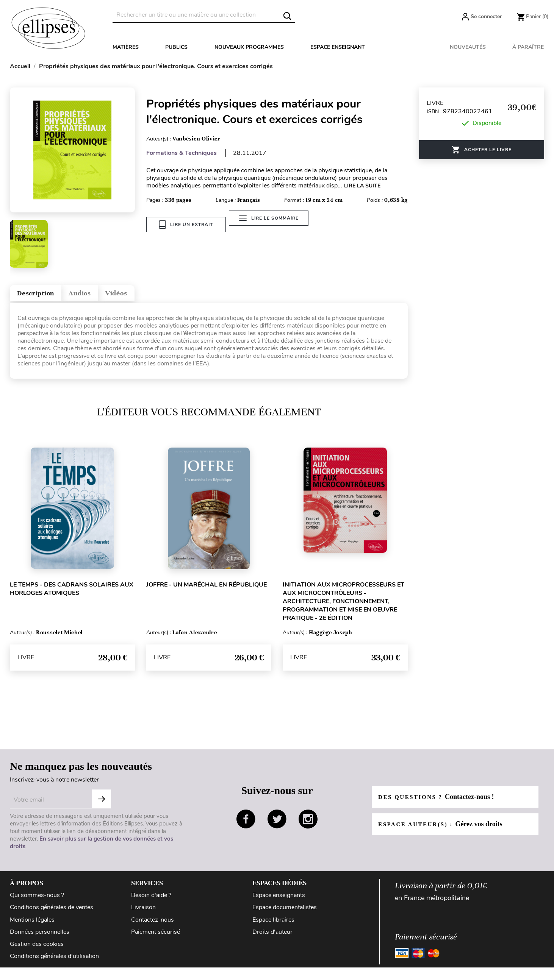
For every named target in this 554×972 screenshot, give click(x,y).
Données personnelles (39, 936)
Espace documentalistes (284, 912)
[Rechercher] (204, 15)
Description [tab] (43, 295)
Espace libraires (273, 924)
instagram (308, 823)
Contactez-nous (152, 924)
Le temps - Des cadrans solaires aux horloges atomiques (71, 593)
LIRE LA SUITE (362, 185)
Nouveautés (468, 47)
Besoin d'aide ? (151, 900)
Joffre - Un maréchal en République (206, 589)
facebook (245, 823)
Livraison (143, 912)
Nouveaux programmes (249, 47)
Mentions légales (32, 924)
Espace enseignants (278, 900)
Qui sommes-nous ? (37, 900)
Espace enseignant (337, 47)
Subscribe (101, 803)
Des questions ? (439, 801)
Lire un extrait (186, 224)
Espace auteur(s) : (443, 828)
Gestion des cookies (37, 948)
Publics (176, 47)
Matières (126, 47)
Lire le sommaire (273, 225)
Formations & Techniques (181, 153)
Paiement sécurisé (155, 936)
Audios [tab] (100, 295)
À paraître (528, 47)
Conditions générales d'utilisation (54, 960)
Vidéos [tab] (147, 295)
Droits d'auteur (272, 936)
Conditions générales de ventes (51, 912)
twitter (277, 823)
